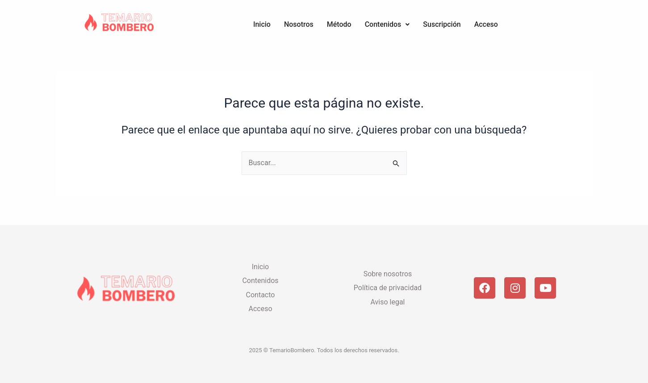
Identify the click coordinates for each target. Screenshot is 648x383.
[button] (387, 24)
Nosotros (299, 24)
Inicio (262, 24)
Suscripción (441, 24)
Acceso (486, 24)
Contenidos (387, 24)
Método (339, 24)
